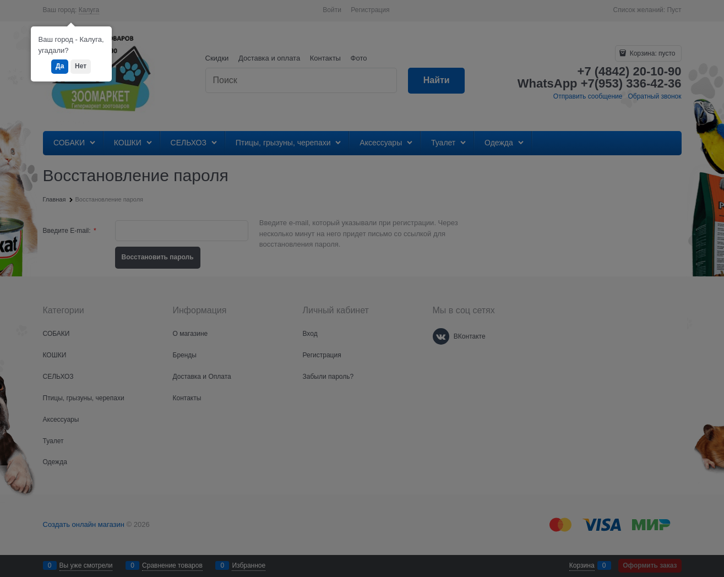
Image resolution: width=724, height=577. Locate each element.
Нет (80, 66)
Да (60, 66)
